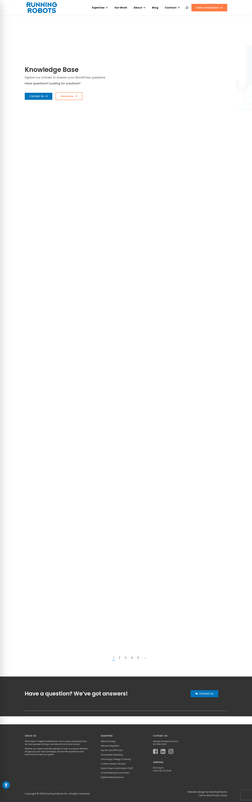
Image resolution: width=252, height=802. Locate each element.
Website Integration (110, 745)
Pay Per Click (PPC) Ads (112, 750)
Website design (196, 791)
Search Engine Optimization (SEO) (117, 768)
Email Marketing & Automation (115, 772)
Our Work (120, 7)
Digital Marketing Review (112, 777)
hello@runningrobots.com (165, 741)
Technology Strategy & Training (116, 759)
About (138, 7)
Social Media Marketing (112, 754)
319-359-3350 (159, 744)
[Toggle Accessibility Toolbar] (6, 785)
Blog (155, 7)
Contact (170, 7)
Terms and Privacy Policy (213, 795)
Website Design (108, 741)
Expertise (98, 7)
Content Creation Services (113, 763)
